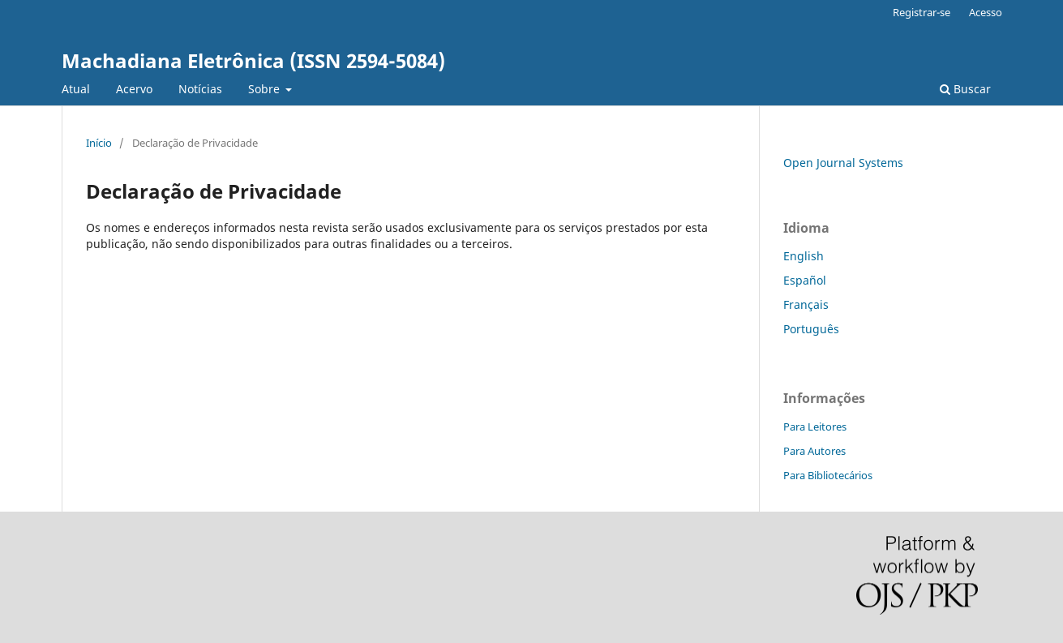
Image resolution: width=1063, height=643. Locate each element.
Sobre (265, 88)
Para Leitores (815, 426)
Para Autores (814, 451)
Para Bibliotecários (827, 475)
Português (811, 329)
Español (804, 280)
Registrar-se (921, 12)
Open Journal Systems (843, 162)
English (803, 256)
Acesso (985, 12)
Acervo (134, 88)
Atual (76, 88)
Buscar (965, 88)
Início (99, 142)
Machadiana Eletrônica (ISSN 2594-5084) (253, 60)
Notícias (200, 88)
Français (806, 304)
